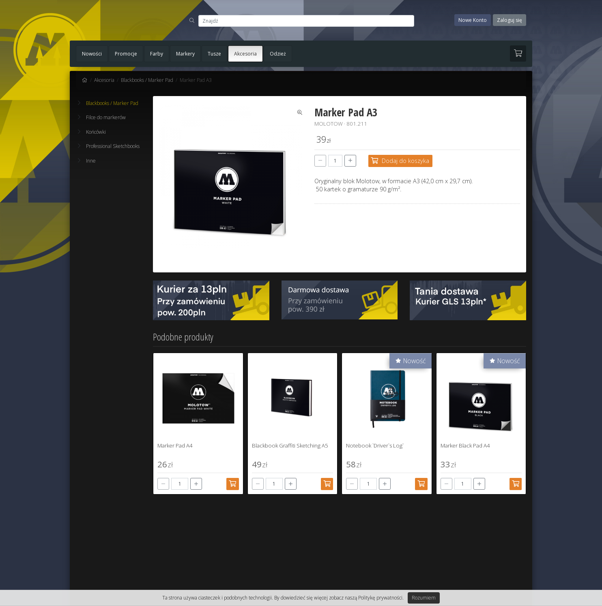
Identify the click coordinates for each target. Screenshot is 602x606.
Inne (87, 160)
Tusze (214, 53)
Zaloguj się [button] (509, 20)
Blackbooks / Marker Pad (147, 80)
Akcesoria (245, 53)
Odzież (278, 53)
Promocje (126, 53)
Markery (185, 53)
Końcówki (92, 131)
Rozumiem (424, 597)
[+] (350, 161)
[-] (320, 161)
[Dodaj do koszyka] (400, 161)
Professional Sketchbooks (109, 146)
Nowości (92, 53)
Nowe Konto (472, 20)
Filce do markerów (102, 117)
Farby (156, 53)
